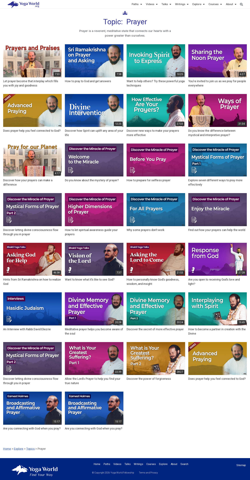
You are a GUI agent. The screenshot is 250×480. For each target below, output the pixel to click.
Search (184, 464)
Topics (30, 448)
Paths (137, 4)
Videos (152, 4)
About (231, 4)
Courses (215, 4)
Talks (166, 4)
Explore (198, 4)
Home (7, 448)
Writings (182, 4)
